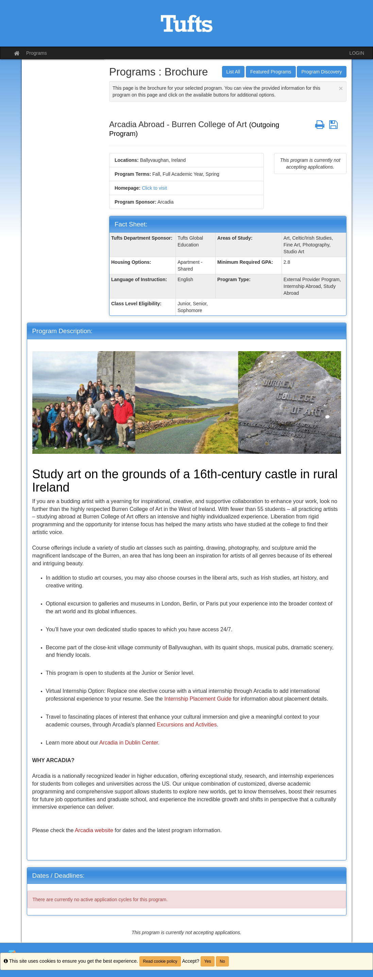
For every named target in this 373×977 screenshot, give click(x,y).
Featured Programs (270, 71)
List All (233, 71)
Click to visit (154, 188)
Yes (207, 961)
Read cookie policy (160, 961)
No (222, 961)
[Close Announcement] (341, 88)
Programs (36, 53)
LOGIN (356, 53)
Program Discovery (321, 71)
